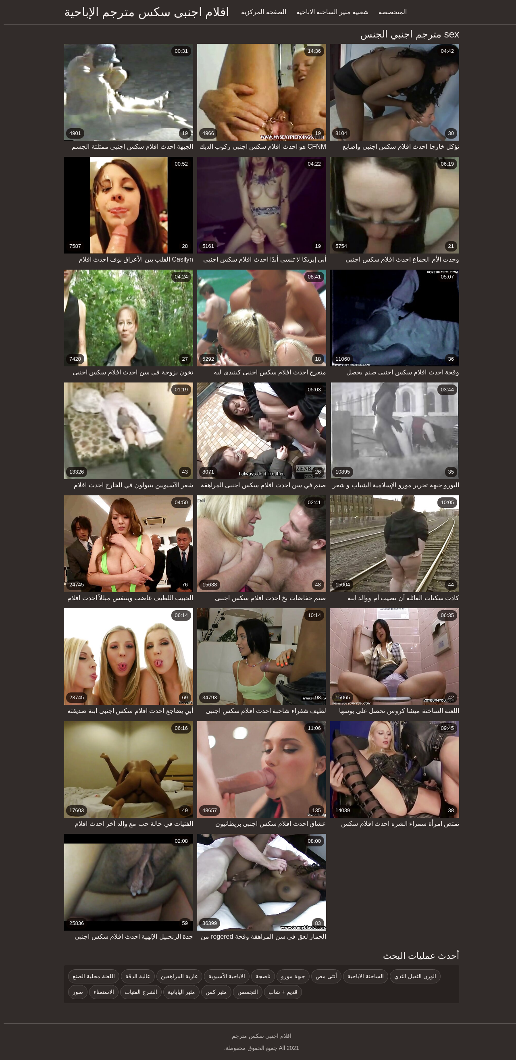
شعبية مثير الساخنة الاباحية (329, 11)
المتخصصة (389, 11)
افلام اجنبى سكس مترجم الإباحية (142, 12)
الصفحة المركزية (259, 11)
